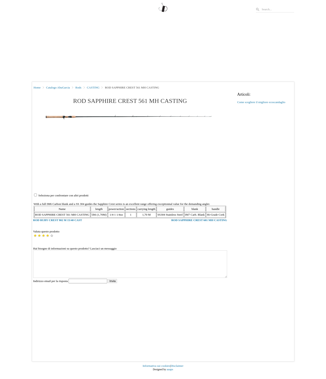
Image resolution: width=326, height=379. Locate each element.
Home (37, 87)
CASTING (93, 87)
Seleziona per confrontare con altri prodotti (63, 195)
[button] (130, 117)
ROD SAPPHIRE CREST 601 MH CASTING (199, 220)
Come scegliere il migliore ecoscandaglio (261, 102)
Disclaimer (177, 371)
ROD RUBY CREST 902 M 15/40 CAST (57, 220)
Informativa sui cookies (156, 371)
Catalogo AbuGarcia (58, 87)
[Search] (277, 9)
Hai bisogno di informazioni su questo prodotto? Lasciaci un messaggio (75, 248)
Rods (78, 87)
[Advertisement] (163, 49)
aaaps (170, 374)
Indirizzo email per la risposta (70, 286)
